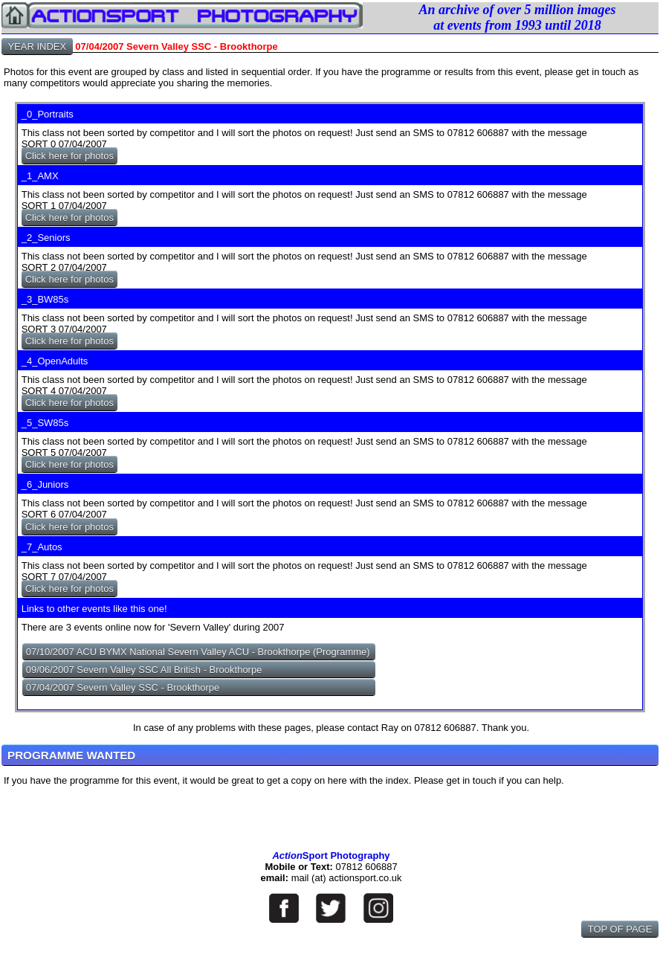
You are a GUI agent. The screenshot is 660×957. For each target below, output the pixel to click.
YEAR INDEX (37, 46)
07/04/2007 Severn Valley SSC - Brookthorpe (123, 687)
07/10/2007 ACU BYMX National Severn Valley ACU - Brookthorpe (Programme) (198, 651)
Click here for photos (69, 155)
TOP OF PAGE (620, 929)
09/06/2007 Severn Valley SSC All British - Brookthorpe (144, 669)
